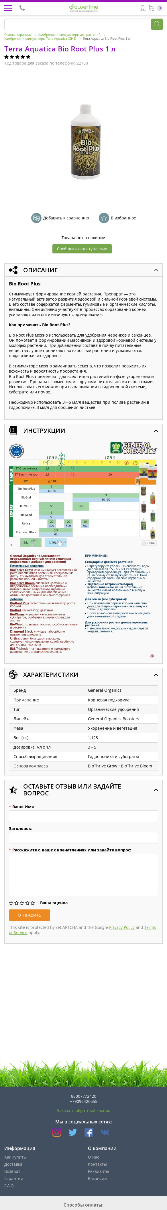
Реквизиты (98, 1171)
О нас (93, 1157)
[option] (84, 140)
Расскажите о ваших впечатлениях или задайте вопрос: (70, 850)
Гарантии (13, 1178)
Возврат (12, 1171)
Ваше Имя (21, 806)
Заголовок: (20, 828)
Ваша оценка (54, 902)
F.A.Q (9, 1185)
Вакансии (97, 1178)
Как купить (15, 1157)
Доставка (13, 1164)
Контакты (97, 1164)
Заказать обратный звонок (83, 1110)
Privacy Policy (122, 927)
